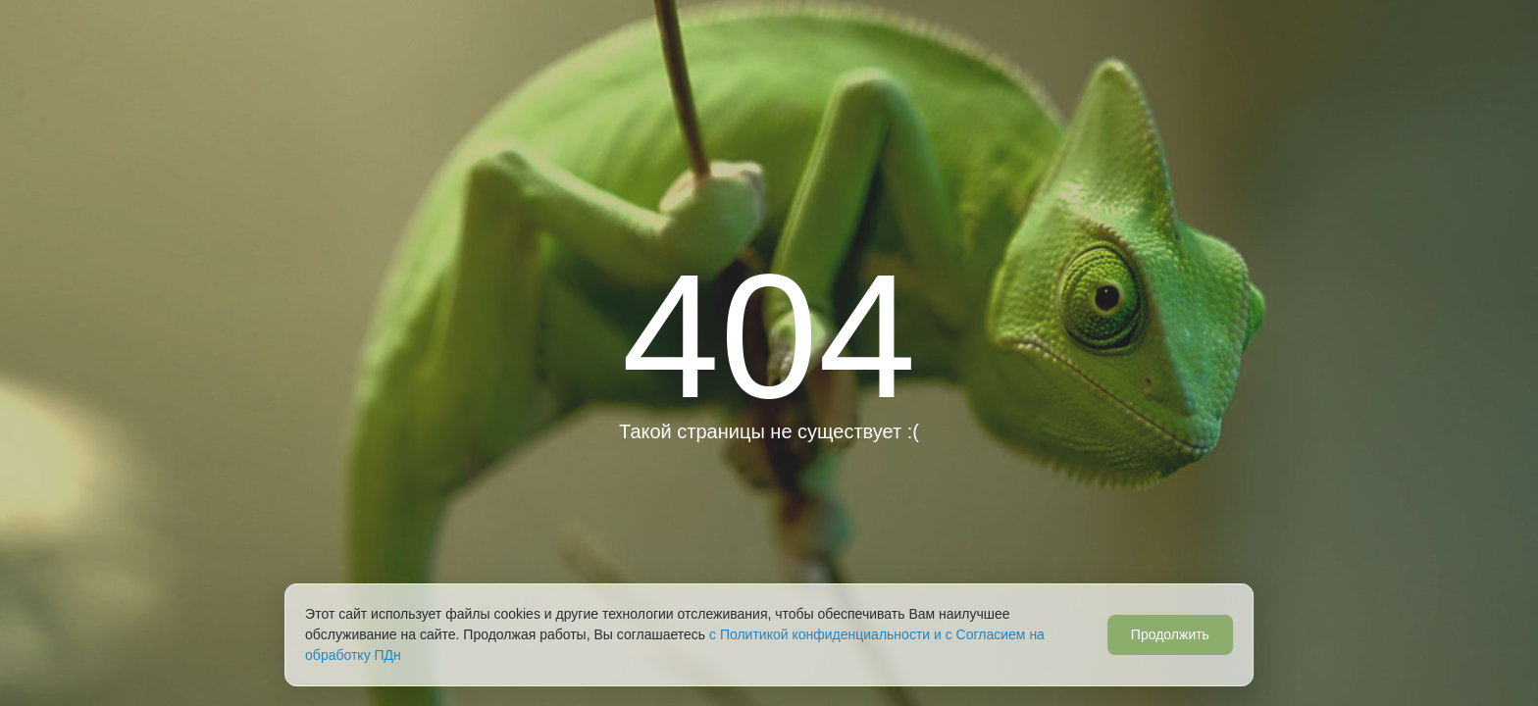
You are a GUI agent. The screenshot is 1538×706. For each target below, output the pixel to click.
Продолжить (1170, 634)
